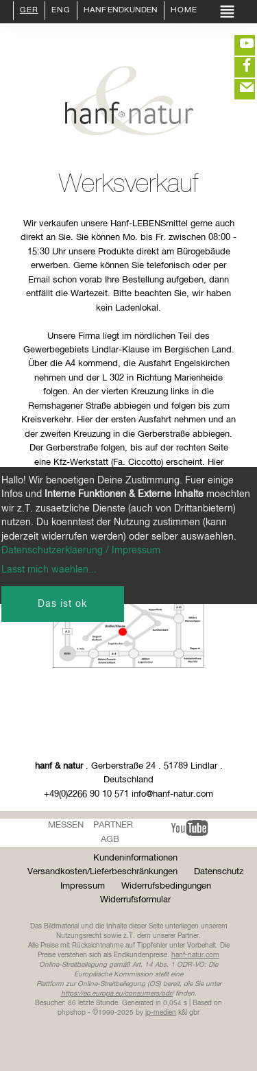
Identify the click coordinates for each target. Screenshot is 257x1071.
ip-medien (160, 1012)
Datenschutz (218, 871)
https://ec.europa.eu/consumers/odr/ (117, 993)
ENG (61, 11)
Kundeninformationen (135, 858)
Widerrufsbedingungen (166, 886)
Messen (66, 825)
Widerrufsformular (135, 899)
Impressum (82, 886)
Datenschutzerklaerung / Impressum (80, 550)
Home (184, 11)
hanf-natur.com (195, 955)
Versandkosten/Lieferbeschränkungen (102, 871)
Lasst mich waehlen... (49, 570)
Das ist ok (62, 604)
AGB (110, 839)
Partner (113, 825)
